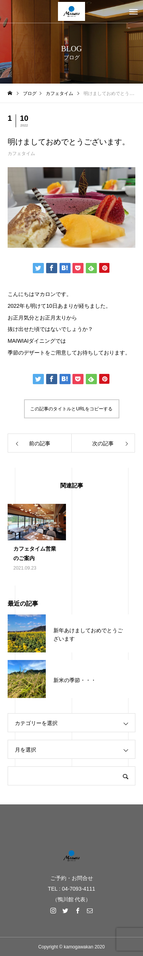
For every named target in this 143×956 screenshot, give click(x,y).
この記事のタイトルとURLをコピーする (71, 409)
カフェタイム (21, 153)
